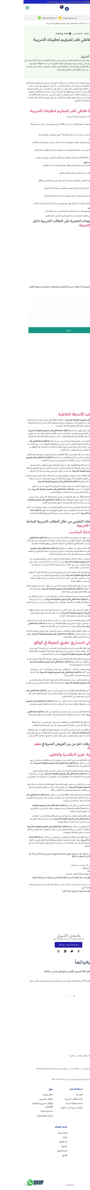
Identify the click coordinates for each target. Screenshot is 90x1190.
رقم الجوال (77, 320)
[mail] (87, 1133)
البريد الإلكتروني (76, 303)
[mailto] (36, 18)
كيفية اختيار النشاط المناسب (66, 533)
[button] (4, 7)
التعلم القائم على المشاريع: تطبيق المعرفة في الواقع (49, 643)
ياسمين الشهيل (45, 936)
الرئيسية (86, 24)
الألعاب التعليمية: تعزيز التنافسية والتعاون (57, 755)
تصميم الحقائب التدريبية (72, 24)
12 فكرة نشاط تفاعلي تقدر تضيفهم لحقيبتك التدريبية (46, 112)
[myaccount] (43, 9)
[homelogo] (76, 1008)
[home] (45, 1095)
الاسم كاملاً (78, 294)
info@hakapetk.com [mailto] (46, 19)
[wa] (87, 1137)
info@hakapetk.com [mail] (77, 1134)
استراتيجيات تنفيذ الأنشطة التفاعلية (61, 415)
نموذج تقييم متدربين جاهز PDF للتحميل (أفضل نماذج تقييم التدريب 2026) (52, 972)
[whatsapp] (15, 18)
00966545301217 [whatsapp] (26, 19)
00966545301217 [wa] (79, 1137)
